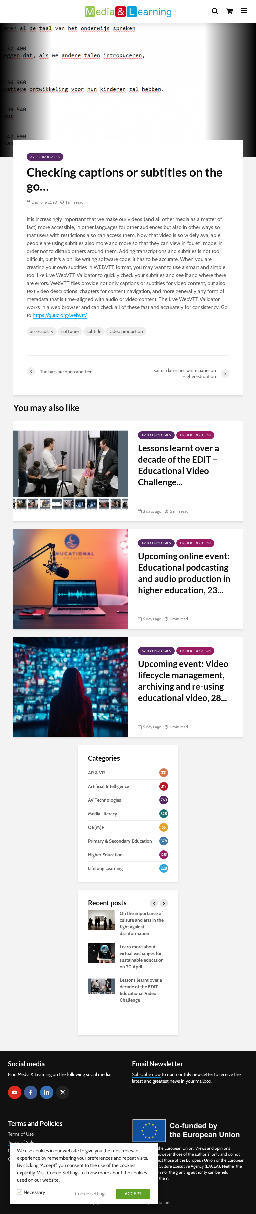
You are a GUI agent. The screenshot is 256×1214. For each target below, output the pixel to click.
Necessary (34, 1192)
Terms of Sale (21, 1142)
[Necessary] (19, 1192)
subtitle (94, 331)
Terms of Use (21, 1134)
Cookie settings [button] (90, 1194)
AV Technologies (45, 157)
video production (126, 331)
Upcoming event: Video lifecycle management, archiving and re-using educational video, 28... (183, 680)
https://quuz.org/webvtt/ (60, 315)
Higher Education (195, 435)
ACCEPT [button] (133, 1194)
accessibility (41, 331)
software (70, 331)
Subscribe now (146, 1074)
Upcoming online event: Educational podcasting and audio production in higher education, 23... (184, 573)
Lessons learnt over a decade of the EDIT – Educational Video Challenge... (178, 465)
